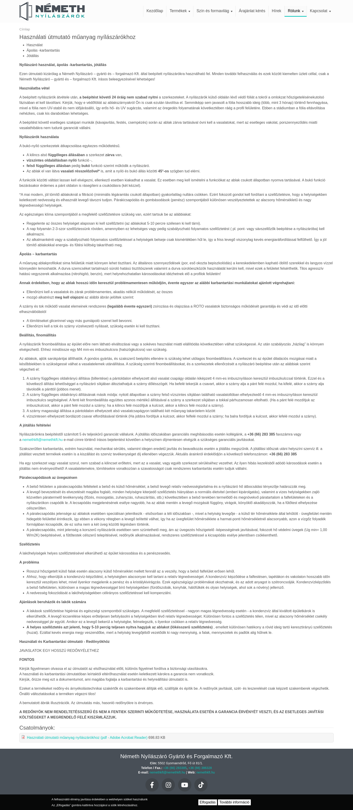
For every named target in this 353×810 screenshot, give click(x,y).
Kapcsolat (320, 11)
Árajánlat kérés (252, 11)
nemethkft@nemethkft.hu (42, 440)
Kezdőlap (155, 11)
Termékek (180, 11)
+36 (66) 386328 (200, 768)
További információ (234, 802)
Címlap (24, 29)
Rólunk (296, 11)
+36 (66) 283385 (175, 768)
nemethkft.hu (206, 772)
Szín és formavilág (215, 11)
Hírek (276, 11)
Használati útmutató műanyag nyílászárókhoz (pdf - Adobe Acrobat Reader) (87, 737)
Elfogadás (208, 802)
